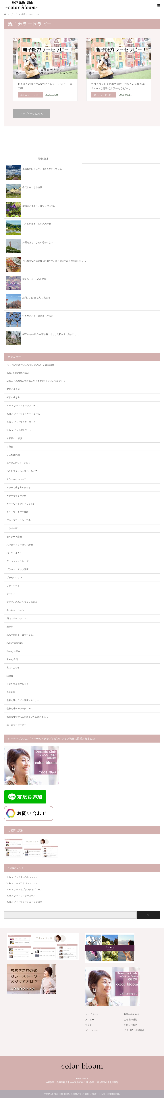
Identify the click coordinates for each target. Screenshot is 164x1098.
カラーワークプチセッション (21, 504)
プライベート (13, 585)
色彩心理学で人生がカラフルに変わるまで (27, 716)
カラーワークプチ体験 (17, 512)
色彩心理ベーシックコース (20, 708)
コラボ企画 (12, 528)
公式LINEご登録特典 (134, 1030)
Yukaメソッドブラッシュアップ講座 (24, 902)
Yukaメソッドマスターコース (21, 422)
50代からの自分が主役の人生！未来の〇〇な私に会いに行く (36, 381)
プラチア (11, 594)
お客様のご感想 (14, 438)
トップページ (91, 1014)
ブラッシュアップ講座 (17, 569)
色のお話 (11, 692)
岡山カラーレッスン (16, 618)
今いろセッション (15, 610)
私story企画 (12, 659)
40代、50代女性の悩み (18, 373)
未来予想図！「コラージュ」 (21, 635)
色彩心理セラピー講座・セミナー (23, 700)
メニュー (89, 1019)
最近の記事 (43, 158)
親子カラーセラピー (16, 725)
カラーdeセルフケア (16, 479)
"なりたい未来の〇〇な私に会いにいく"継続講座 (30, 364)
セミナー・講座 (14, 536)
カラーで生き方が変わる (19, 487)
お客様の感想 (130, 1019)
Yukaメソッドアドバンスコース (22, 405)
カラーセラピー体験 (16, 495)
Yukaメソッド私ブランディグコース (24, 889)
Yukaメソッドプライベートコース (23, 414)
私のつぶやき (13, 667)
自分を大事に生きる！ (17, 684)
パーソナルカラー (15, 553)
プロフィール (91, 1030)
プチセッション (14, 577)
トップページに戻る (31, 113)
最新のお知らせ (131, 1014)
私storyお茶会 (13, 651)
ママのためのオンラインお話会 (22, 602)
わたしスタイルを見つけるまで (22, 471)
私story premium (15, 643)
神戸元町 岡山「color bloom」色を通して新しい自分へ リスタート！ (74, 1094)
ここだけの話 (13, 454)
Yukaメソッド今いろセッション (22, 877)
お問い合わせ (130, 1025)
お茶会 (10, 446)
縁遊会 (10, 676)
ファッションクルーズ (17, 561)
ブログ (88, 1025)
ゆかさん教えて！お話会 (19, 463)
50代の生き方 (13, 389)
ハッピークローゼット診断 (20, 545)
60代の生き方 (13, 397)
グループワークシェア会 (19, 520)
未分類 (10, 626)
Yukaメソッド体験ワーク (19, 430)
